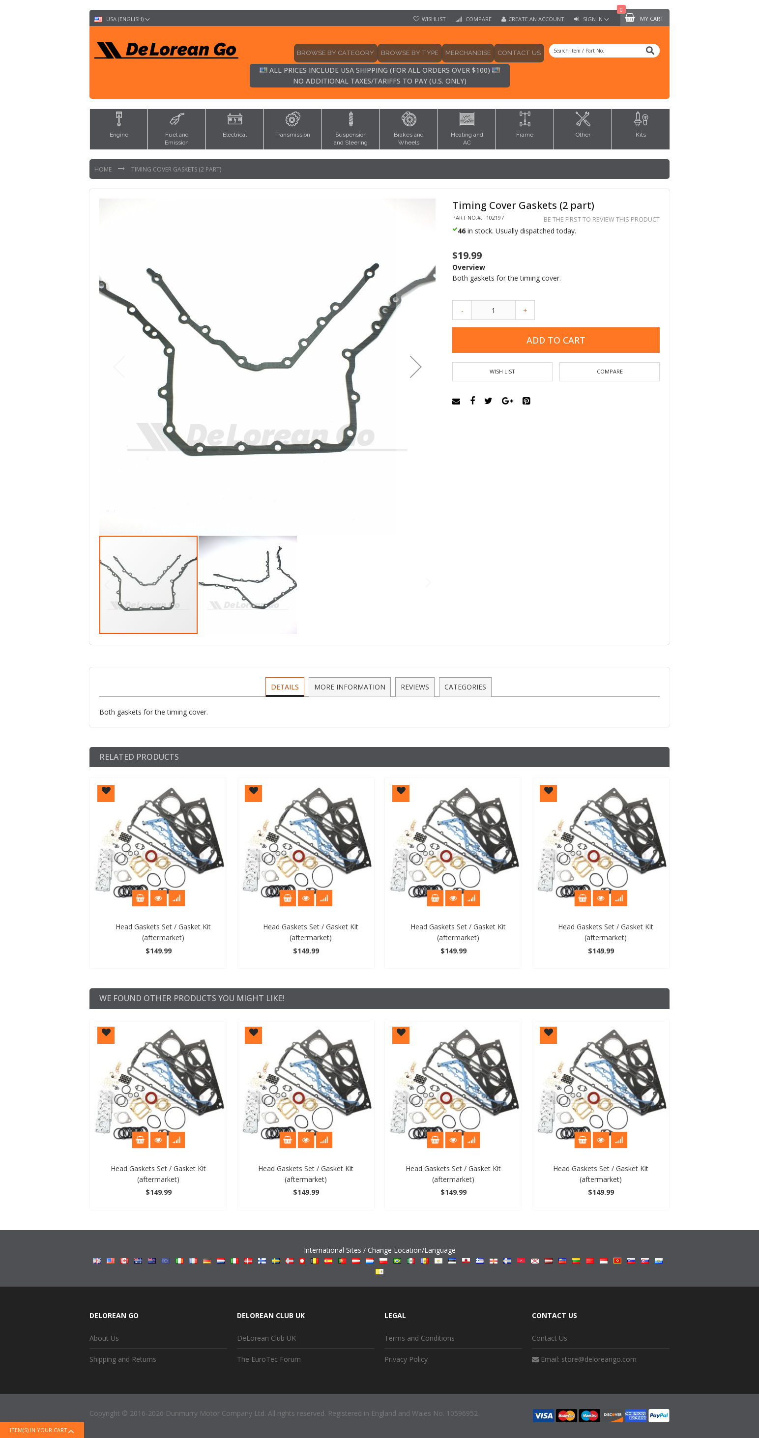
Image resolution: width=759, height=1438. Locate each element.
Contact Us (549, 1338)
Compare (478, 19)
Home (103, 169)
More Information (350, 686)
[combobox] (604, 51)
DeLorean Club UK (266, 1338)
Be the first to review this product (602, 219)
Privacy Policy (406, 1359)
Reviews (414, 686)
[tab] (286, 687)
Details (286, 686)
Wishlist (434, 19)
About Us (104, 1338)
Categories (464, 686)
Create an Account (536, 19)
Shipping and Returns (122, 1359)
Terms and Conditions (419, 1338)
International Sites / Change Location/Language (380, 1259)
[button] (416, 367)
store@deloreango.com (599, 1359)
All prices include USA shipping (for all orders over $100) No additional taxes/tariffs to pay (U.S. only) (380, 75)
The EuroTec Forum (269, 1359)
